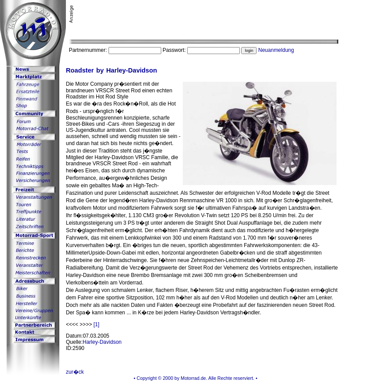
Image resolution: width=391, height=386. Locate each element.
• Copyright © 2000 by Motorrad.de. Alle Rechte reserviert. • (195, 378)
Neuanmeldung (276, 50)
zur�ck (75, 372)
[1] (96, 324)
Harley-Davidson (102, 342)
